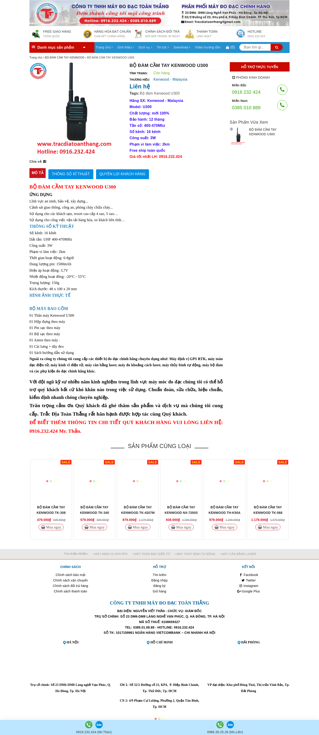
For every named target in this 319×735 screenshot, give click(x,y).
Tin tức (163, 47)
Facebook (248, 574)
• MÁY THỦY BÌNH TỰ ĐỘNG (195, 553)
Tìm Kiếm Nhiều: (76, 552)
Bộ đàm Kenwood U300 (160, 93)
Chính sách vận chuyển (70, 579)
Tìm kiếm (159, 574)
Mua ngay (53, 526)
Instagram (248, 584)
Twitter (248, 579)
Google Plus (248, 590)
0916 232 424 (246, 92)
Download (182, 47)
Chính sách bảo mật (70, 574)
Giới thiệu (125, 47)
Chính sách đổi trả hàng (70, 584)
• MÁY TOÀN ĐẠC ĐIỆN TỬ (151, 553)
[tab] (37, 173)
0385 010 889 (246, 107)
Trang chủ (104, 47)
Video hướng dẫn (207, 47)
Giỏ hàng (159, 590)
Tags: (134, 93)
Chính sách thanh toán (70, 590)
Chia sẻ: (35, 161)
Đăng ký (159, 584)
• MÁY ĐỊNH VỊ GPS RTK (110, 553)
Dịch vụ (145, 47)
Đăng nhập (160, 579)
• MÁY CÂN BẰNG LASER (238, 553)
